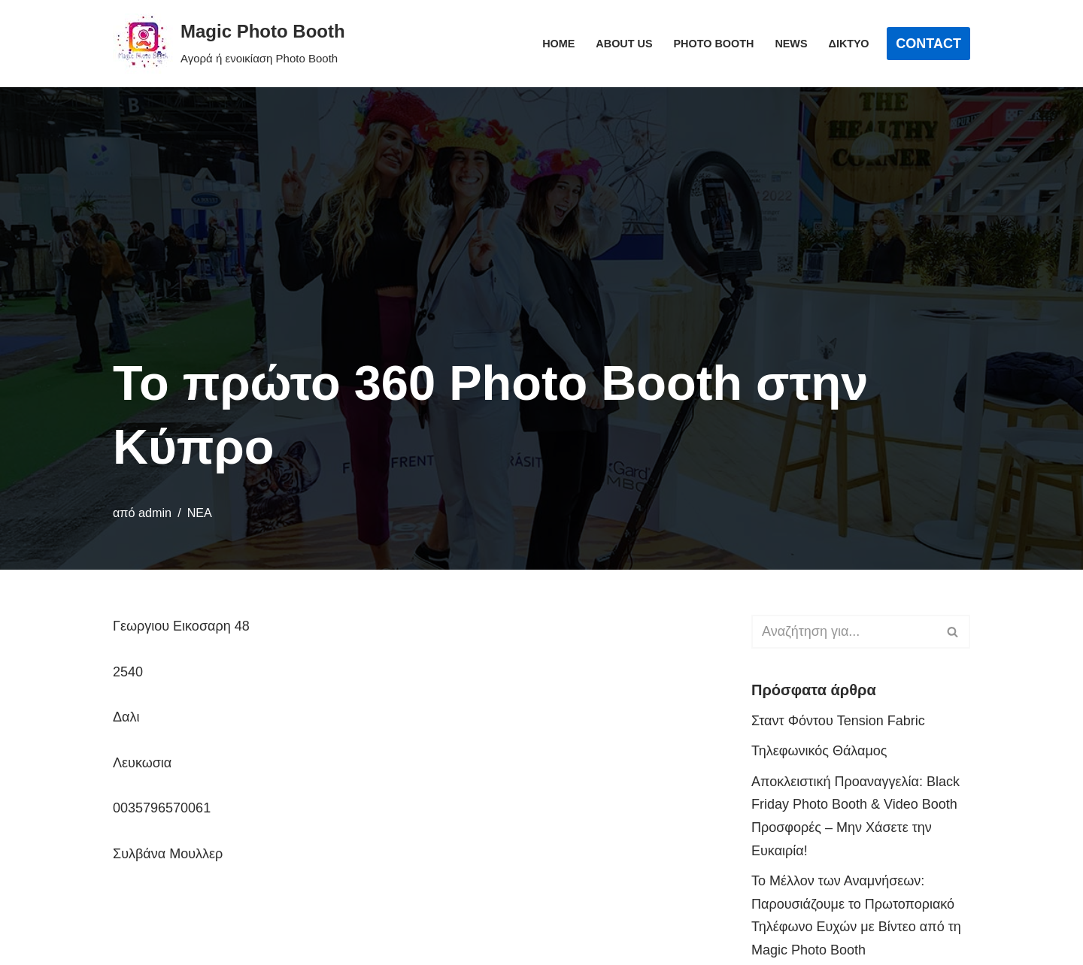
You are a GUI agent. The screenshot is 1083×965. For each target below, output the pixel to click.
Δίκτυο (849, 44)
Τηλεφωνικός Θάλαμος (819, 750)
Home (558, 44)
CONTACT (928, 43)
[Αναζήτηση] (843, 632)
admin (154, 512)
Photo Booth (714, 44)
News (791, 44)
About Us (624, 44)
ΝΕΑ (199, 512)
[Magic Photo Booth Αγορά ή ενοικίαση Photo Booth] (229, 44)
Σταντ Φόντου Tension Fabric (838, 720)
